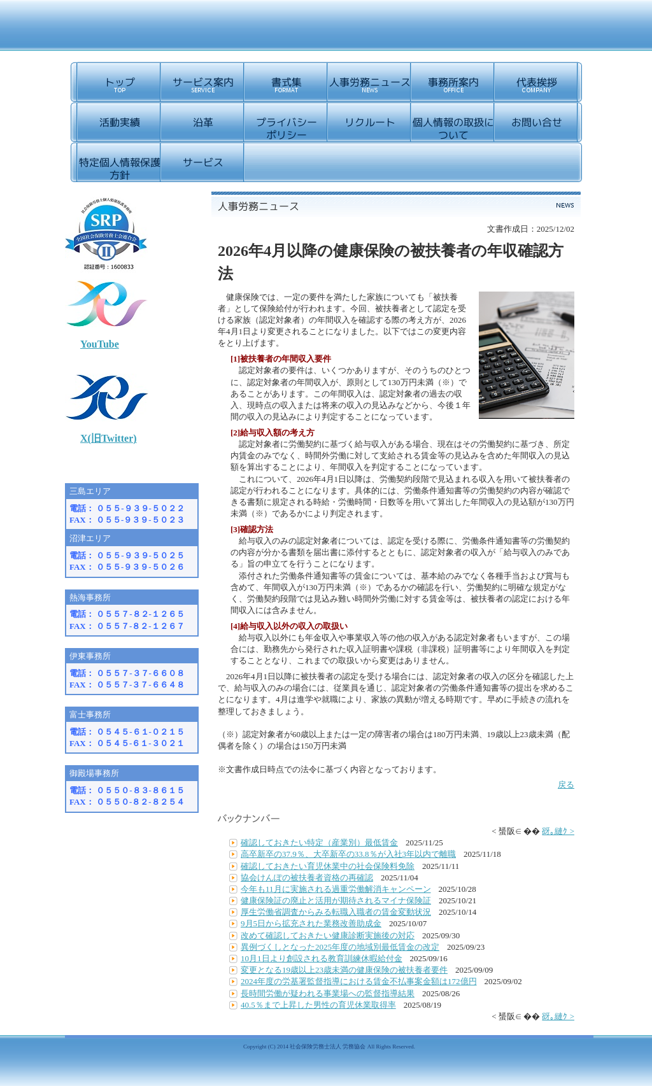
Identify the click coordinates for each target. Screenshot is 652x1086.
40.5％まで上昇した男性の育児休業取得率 (318, 1005)
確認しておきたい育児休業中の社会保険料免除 (328, 866)
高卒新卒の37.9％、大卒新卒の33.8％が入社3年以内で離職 (348, 854)
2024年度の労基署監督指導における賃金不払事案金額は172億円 (359, 981)
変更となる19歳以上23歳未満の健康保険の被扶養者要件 (344, 970)
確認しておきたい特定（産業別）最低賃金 (319, 842)
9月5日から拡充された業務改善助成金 (311, 923)
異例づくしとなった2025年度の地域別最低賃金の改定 (340, 947)
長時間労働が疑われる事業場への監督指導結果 (328, 993)
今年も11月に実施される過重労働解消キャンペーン (336, 889)
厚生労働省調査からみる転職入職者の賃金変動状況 (336, 912)
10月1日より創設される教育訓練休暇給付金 (321, 958)
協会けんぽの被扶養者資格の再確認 (307, 877)
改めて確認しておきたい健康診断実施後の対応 (328, 935)
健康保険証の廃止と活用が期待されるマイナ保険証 (336, 900)
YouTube (99, 344)
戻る (566, 784)
